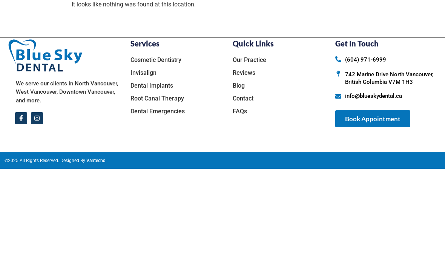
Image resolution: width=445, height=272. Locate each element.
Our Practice (208, 19)
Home (165, 19)
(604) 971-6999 (365, 59)
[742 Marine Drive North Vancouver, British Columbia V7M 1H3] (338, 74)
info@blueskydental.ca (373, 96)
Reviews (298, 19)
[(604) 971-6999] (338, 59)
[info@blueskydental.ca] (338, 96)
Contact (356, 19)
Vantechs (95, 160)
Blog (328, 19)
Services (259, 19)
